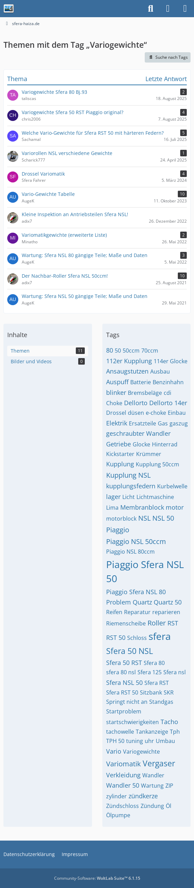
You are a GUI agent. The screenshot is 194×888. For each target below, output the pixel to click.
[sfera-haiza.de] (8, 8)
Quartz (142, 602)
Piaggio (117, 529)
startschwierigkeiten (132, 722)
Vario (113, 751)
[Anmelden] (168, 8)
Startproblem (123, 711)
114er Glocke (170, 361)
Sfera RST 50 (122, 692)
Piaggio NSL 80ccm (130, 551)
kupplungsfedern (130, 486)
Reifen (114, 612)
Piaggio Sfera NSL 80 (136, 592)
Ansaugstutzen (127, 371)
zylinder (116, 796)
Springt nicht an (126, 702)
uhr (149, 741)
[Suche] (150, 8)
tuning (134, 741)
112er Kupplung (129, 361)
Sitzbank (151, 692)
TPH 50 (115, 741)
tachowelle (120, 731)
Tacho (169, 722)
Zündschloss (122, 806)
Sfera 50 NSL (129, 650)
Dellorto (135, 403)
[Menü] (185, 8)
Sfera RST (156, 683)
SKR (169, 692)
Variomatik (123, 763)
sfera (160, 636)
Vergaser (159, 763)
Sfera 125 (149, 672)
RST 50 (115, 637)
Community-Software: (97, 878)
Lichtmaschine (155, 497)
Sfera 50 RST (124, 662)
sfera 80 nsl (121, 672)
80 (109, 350)
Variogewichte (141, 751)
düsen (136, 413)
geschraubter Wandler (138, 433)
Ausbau (160, 371)
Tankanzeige (152, 731)
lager (113, 496)
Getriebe (118, 444)
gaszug (179, 423)
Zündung (152, 806)
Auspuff (117, 382)
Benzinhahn (168, 382)
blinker (116, 392)
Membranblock (142, 507)
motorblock (121, 518)
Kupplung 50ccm (157, 464)
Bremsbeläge (145, 393)
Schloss (137, 638)
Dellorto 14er (168, 403)
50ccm (131, 350)
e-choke (156, 413)
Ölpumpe (118, 815)
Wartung (152, 785)
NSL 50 (163, 518)
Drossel (116, 413)
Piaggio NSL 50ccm (136, 541)
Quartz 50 (168, 602)
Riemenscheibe (126, 623)
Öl (168, 806)
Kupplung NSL (128, 475)
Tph (175, 731)
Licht (128, 497)
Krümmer (148, 454)
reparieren (166, 612)
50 (118, 350)
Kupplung (120, 464)
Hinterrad (164, 444)
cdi (167, 393)
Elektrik (116, 423)
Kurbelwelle (172, 486)
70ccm (149, 350)
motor (175, 507)
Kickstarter (120, 454)
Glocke (141, 444)
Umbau (165, 741)
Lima (112, 507)
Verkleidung (123, 775)
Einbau (177, 413)
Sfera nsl (174, 672)
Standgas (161, 702)
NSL (144, 518)
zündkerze (143, 796)
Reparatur (137, 612)
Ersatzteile (142, 423)
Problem (118, 602)
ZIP (169, 785)
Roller (156, 623)
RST (172, 623)
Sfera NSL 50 (124, 682)
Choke (114, 403)
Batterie (140, 382)
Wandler (153, 775)
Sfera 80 (154, 663)
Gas (163, 423)
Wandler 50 (122, 785)
